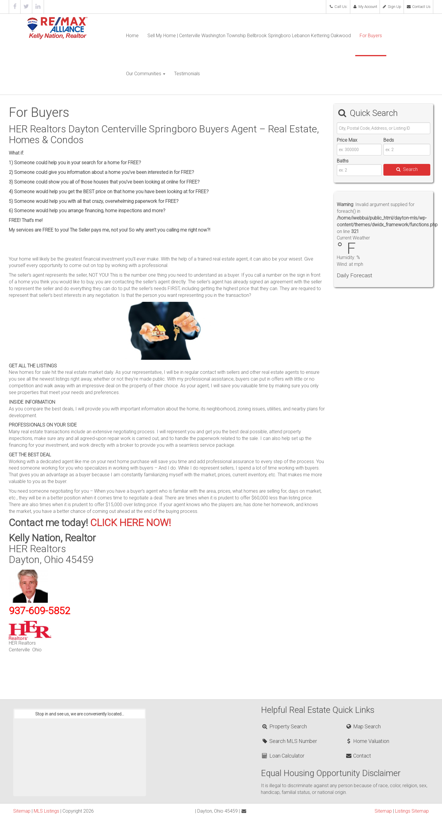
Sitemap (21, 811)
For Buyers (371, 35)
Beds (388, 140)
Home (132, 35)
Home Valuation (367, 741)
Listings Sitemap (412, 811)
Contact (358, 756)
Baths (342, 161)
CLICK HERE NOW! (130, 522)
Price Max (347, 140)
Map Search (363, 726)
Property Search (284, 726)
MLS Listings (46, 811)
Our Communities (145, 73)
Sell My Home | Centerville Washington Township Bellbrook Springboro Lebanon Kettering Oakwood (249, 35)
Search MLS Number (289, 741)
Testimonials (187, 73)
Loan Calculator (283, 756)
